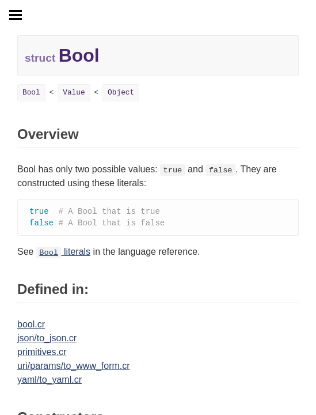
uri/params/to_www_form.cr (73, 367)
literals (63, 253)
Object (121, 92)
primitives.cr (41, 353)
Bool (31, 92)
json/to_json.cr (47, 339)
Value (74, 92)
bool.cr (31, 325)
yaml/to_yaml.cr (49, 381)
